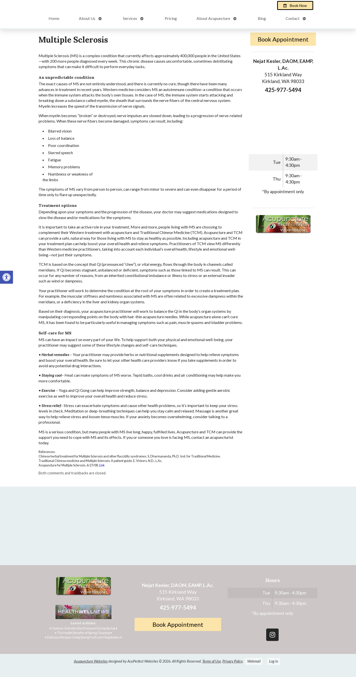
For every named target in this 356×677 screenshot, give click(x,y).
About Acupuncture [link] (213, 18)
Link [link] (102, 465)
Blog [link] (262, 18)
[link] (6, 277)
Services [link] (130, 18)
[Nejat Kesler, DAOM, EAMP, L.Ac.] (178, 528)
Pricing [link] (171, 18)
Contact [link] (293, 18)
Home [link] (54, 18)
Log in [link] (273, 661)
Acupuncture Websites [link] (91, 661)
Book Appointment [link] (283, 39)
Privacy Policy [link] (232, 661)
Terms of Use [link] (211, 661)
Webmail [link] (253, 661)
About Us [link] (87, 18)
